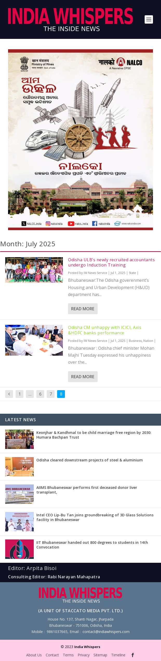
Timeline (118, 654)
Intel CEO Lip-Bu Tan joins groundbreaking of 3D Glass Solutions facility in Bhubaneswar (94, 517)
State (132, 273)
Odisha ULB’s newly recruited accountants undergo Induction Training (111, 262)
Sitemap (100, 654)
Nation (148, 341)
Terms (68, 654)
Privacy (84, 654)
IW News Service (95, 273)
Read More (82, 309)
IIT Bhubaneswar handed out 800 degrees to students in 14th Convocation (92, 545)
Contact (52, 654)
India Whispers (87, 646)
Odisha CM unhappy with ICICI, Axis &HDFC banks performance (104, 330)
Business (135, 341)
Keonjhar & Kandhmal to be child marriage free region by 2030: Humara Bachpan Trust (93, 435)
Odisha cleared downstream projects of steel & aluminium (89, 460)
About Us (34, 654)
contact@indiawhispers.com (106, 631)
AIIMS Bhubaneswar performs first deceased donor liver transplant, (86, 490)
